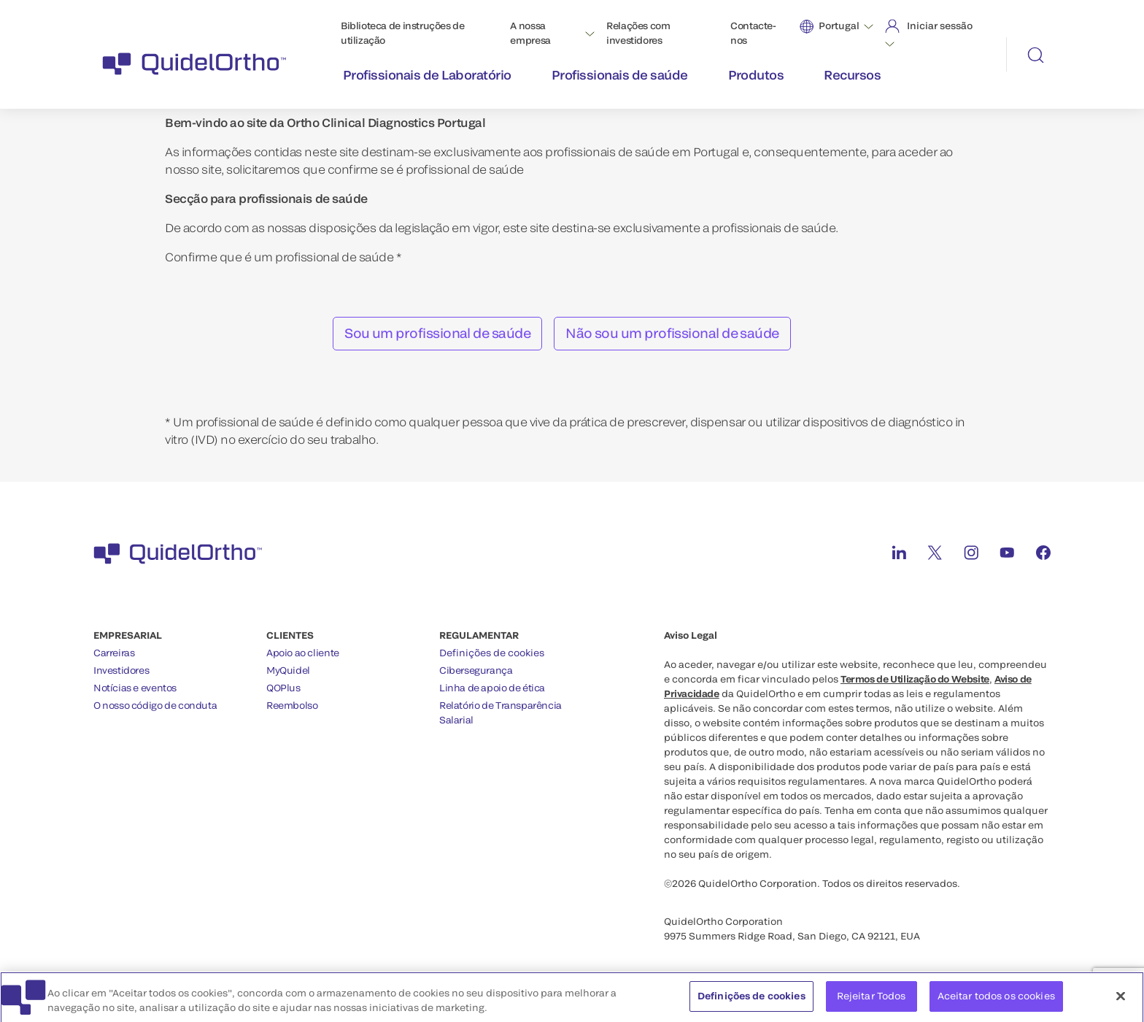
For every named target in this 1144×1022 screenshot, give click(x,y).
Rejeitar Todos (871, 1004)
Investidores (121, 670)
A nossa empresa (530, 33)
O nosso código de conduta (155, 705)
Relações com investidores (638, 33)
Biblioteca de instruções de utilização (402, 33)
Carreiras (114, 652)
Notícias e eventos (135, 688)
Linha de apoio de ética (492, 688)
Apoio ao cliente (302, 652)
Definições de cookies (491, 653)
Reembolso (292, 705)
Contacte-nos (753, 33)
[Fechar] (1121, 1004)
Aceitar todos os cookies (996, 1004)
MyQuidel (288, 670)
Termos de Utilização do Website (914, 679)
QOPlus (283, 688)
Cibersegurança (476, 670)
